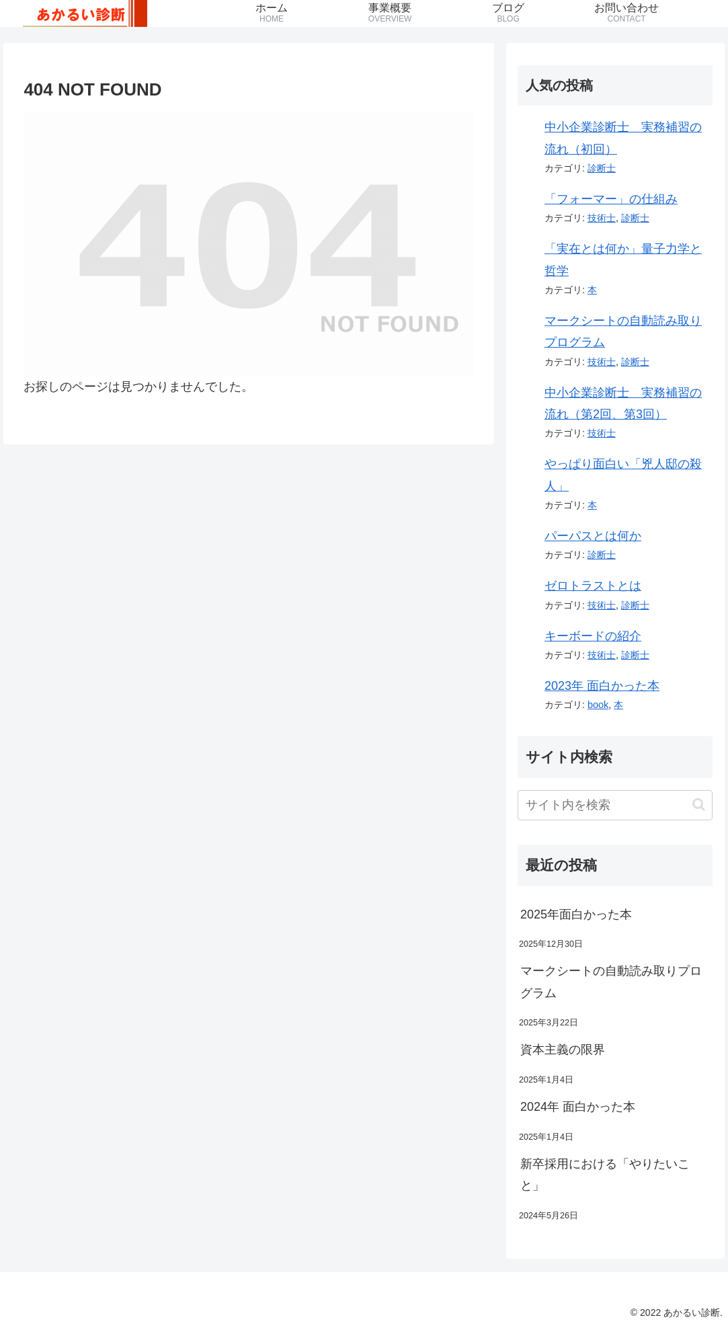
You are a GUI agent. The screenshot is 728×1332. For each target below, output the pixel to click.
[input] (615, 805)
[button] (699, 804)
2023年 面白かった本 (601, 686)
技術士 (602, 217)
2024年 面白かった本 (577, 1106)
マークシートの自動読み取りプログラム (611, 981)
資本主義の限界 (562, 1049)
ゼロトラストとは (592, 585)
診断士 (602, 168)
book (598, 704)
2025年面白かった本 (576, 914)
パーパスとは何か (592, 536)
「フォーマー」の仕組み (611, 199)
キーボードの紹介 (592, 636)
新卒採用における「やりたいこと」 (605, 1174)
